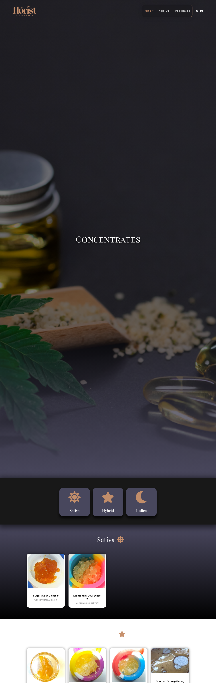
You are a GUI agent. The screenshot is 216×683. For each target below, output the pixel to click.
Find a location (182, 10)
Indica (141, 512)
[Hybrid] (108, 500)
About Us (164, 10)
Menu (149, 11)
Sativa (74, 512)
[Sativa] (75, 500)
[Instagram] (201, 11)
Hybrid (108, 512)
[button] (152, 11)
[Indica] (141, 500)
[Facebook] (197, 11)
